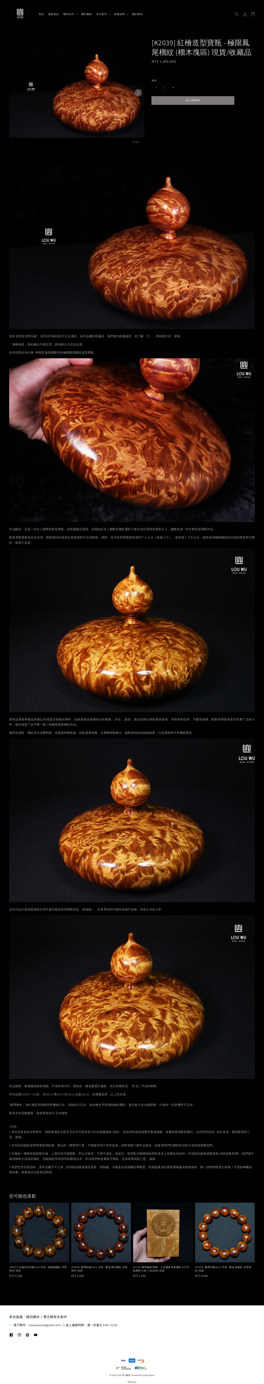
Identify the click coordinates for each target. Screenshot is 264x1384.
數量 (154, 80)
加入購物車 (193, 100)
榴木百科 (68, 14)
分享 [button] (157, 111)
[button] (237, 14)
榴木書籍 (86, 14)
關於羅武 (137, 14)
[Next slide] (138, 92)
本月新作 (101, 14)
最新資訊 (53, 14)
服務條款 (132, 1381)
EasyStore (149, 1375)
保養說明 (119, 14)
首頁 (41, 14)
